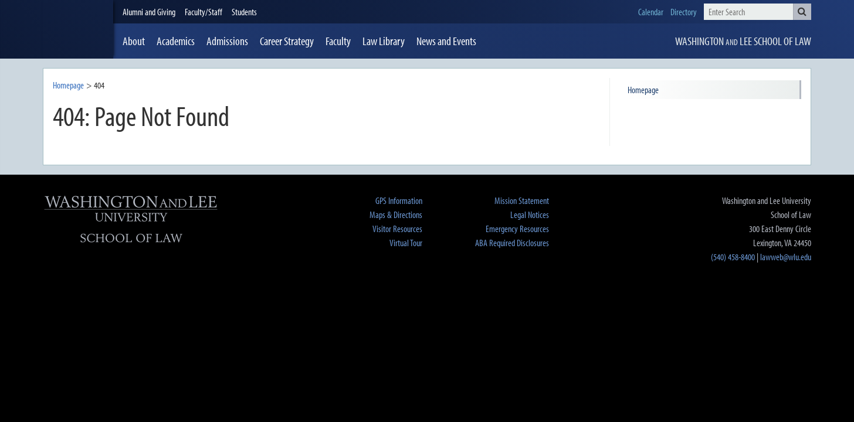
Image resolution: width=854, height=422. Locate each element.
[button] (802, 12)
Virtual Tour (405, 243)
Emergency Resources (517, 228)
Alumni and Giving (149, 12)
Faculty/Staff (203, 12)
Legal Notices (529, 214)
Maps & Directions (396, 214)
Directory (683, 12)
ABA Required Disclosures (512, 243)
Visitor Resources (397, 228)
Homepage (68, 85)
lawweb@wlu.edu (785, 257)
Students (244, 12)
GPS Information (398, 200)
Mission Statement (521, 200)
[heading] (78, 29)
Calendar (650, 12)
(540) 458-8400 (733, 257)
